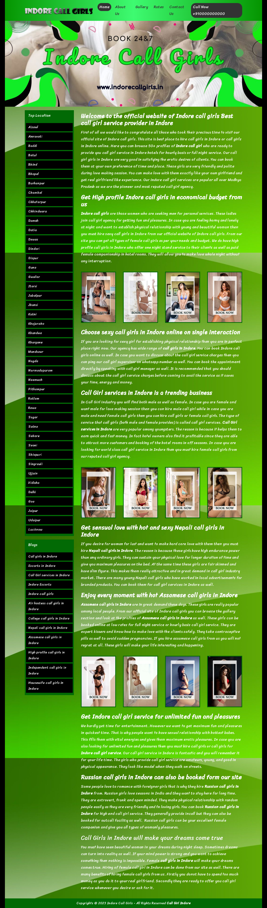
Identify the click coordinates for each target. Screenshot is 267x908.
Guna (32, 267)
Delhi (32, 492)
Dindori (34, 249)
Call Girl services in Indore (49, 575)
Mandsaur (35, 352)
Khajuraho (36, 324)
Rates (159, 7)
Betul (32, 155)
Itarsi (32, 286)
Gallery (141, 7)
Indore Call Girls (120, 903)
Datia (32, 230)
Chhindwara (37, 211)
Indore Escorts (39, 584)
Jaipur (33, 511)
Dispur (33, 258)
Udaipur (34, 520)
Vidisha (34, 483)
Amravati (35, 136)
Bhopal (33, 174)
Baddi (32, 146)
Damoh (33, 221)
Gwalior (34, 277)
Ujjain (33, 473)
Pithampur (36, 389)
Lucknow (35, 529)
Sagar (33, 417)
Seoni (32, 445)
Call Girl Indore (179, 903)
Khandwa (35, 333)
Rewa (32, 408)
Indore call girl (189, 145)
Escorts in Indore (41, 566)
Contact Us (176, 10)
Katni (32, 314)
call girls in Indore (179, 348)
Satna (33, 427)
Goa (31, 501)
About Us (120, 10)
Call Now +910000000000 (209, 10)
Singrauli (35, 464)
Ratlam (33, 398)
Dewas (33, 239)
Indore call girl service (101, 753)
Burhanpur (36, 183)
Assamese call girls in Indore (167, 618)
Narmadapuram (40, 370)
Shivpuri (35, 455)
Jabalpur (35, 296)
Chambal (35, 193)
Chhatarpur (37, 202)
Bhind (32, 165)
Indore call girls (95, 213)
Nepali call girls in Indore (111, 550)
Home (104, 7)
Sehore (34, 436)
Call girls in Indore (42, 556)
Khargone (35, 342)
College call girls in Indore (48, 618)
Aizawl (33, 127)
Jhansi (33, 305)
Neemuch (35, 380)
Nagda (33, 361)
